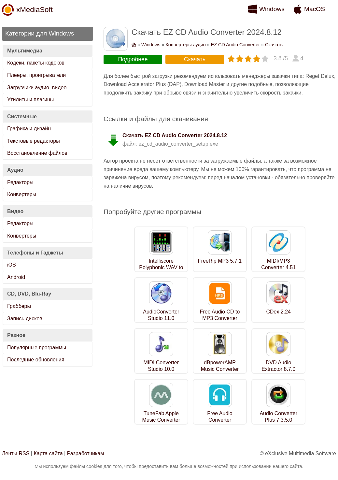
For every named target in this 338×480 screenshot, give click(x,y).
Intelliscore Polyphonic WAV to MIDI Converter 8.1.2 (161, 271)
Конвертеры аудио (185, 44)
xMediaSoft (34, 10)
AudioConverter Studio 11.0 (161, 315)
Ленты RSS (15, 453)
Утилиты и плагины (30, 99)
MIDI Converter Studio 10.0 (161, 366)
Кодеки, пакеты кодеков (35, 62)
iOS (11, 265)
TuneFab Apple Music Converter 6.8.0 (161, 420)
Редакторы (20, 182)
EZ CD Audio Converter (235, 44)
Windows (272, 9)
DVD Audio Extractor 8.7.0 (278, 366)
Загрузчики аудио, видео (36, 87)
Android (16, 277)
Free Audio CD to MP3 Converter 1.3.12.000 (220, 318)
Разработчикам (85, 453)
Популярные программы (36, 347)
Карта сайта (48, 453)
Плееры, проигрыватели (36, 75)
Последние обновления (35, 359)
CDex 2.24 (278, 311)
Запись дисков (24, 318)
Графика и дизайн (29, 128)
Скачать (274, 44)
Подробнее (133, 59)
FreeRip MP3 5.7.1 (220, 261)
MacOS (314, 9)
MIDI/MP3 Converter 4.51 (278, 264)
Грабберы (19, 306)
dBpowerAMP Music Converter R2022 (220, 369)
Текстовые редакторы (33, 141)
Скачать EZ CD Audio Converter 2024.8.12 (174, 135)
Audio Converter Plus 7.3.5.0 (278, 417)
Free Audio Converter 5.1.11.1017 (220, 420)
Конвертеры (21, 194)
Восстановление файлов (37, 153)
